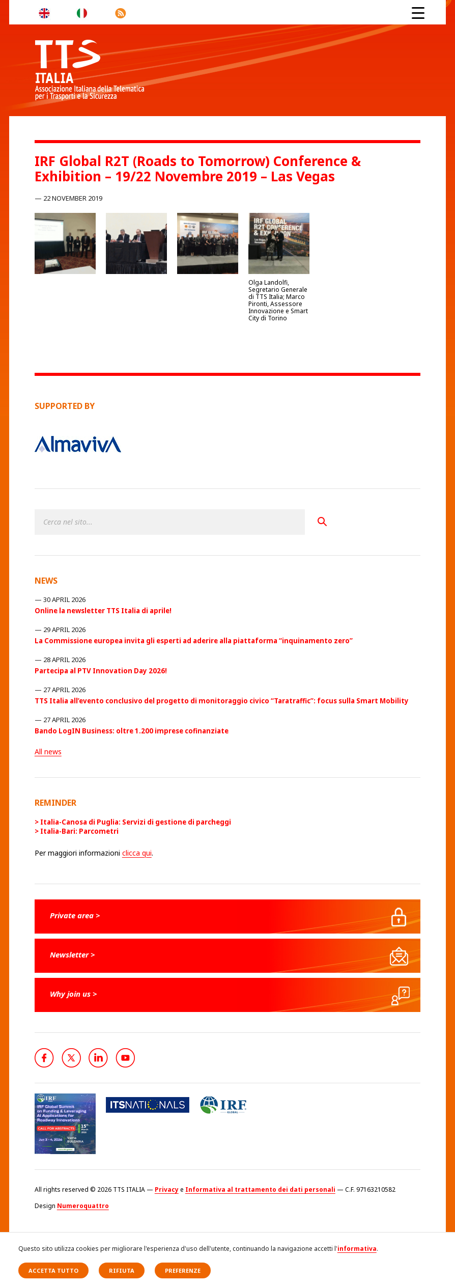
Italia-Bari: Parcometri (79, 831)
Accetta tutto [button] (53, 1270)
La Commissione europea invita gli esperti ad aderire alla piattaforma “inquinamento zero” (194, 640)
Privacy (167, 1189)
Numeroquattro (83, 1205)
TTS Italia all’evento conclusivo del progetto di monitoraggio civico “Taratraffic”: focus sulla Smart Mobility (222, 700)
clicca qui (137, 853)
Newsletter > (72, 954)
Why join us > (73, 994)
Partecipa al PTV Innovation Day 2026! (101, 670)
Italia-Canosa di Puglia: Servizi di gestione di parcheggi (135, 822)
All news (48, 751)
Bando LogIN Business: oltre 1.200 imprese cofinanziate (132, 730)
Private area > (75, 915)
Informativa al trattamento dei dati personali (260, 1189)
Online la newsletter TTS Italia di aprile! (103, 610)
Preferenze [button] (183, 1270)
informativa (357, 1248)
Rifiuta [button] (121, 1270)
